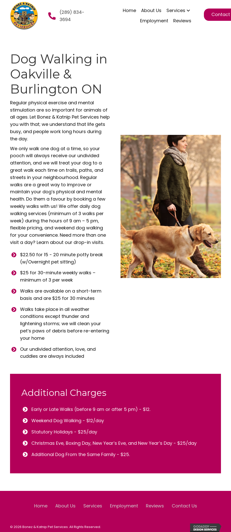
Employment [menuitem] (124, 506)
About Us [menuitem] (65, 506)
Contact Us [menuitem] (184, 506)
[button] (188, 11)
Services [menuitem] (92, 506)
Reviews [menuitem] (155, 506)
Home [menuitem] (40, 506)
